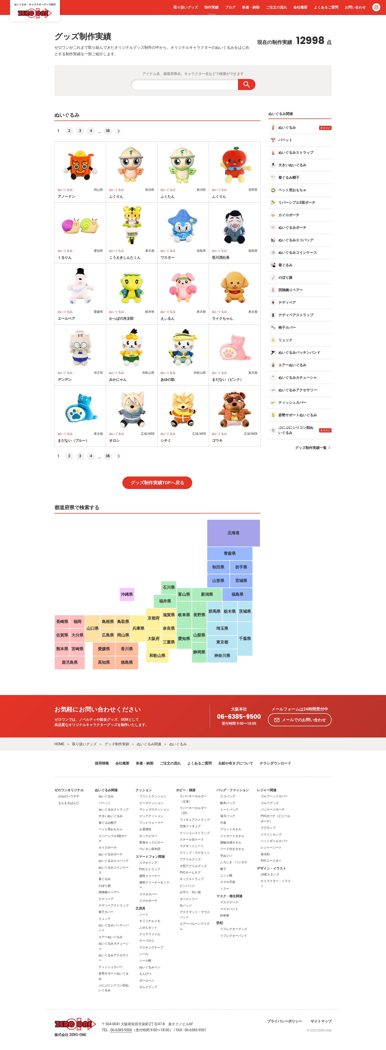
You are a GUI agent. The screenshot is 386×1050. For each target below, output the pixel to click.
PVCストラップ (149, 869)
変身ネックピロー (151, 842)
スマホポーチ (148, 900)
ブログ (230, 7)
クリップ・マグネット (195, 852)
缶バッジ (186, 905)
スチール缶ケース (192, 839)
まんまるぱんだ (68, 803)
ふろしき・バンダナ (233, 862)
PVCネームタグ (190, 872)
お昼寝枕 (145, 829)
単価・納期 (250, 7)
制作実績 (211, 7)
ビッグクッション (151, 816)
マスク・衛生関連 (229, 896)
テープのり (146, 940)
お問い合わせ (355, 7)
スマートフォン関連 (150, 856)
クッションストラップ (195, 833)
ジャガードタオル (232, 836)
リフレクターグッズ (233, 929)
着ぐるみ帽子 (108, 822)
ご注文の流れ (276, 7)
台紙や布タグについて (235, 763)
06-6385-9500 (239, 716)
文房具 (140, 908)
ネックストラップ (192, 879)
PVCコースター (271, 860)
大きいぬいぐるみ (111, 816)
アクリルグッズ (190, 859)
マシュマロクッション (154, 809)
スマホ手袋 (227, 882)
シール (143, 954)
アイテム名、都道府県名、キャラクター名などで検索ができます (193, 74)
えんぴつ (145, 974)
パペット (105, 803)
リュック (105, 918)
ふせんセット (148, 927)
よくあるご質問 (326, 7)
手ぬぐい (226, 856)
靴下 (223, 869)
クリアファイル (149, 934)
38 (108, 131)
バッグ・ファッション (232, 790)
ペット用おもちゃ (111, 829)
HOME (59, 744)
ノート (143, 914)
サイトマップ (321, 1021)
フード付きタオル (232, 849)
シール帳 (145, 960)
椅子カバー (106, 912)
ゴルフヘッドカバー (274, 796)
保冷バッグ (227, 816)
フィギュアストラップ (195, 820)
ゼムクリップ (148, 987)
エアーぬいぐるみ (111, 937)
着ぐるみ (105, 879)
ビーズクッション (151, 803)
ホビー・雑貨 (185, 790)
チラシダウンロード (275, 763)
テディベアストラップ (114, 905)
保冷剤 (265, 854)
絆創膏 (224, 915)
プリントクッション (152, 796)
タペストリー (189, 899)
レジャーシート (271, 847)
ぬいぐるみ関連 (149, 744)
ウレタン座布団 (149, 849)
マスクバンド (229, 909)
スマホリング (148, 862)
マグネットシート (192, 846)
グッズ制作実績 (117, 744)
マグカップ (268, 828)
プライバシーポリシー (284, 1021)
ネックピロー (148, 836)
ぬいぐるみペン (149, 967)
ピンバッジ (187, 886)
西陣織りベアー (109, 892)
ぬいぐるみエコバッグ (114, 860)
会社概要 (300, 7)
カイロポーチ (108, 847)
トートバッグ (229, 809)
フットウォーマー (151, 822)
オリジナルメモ (149, 921)
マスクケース (229, 902)
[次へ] (119, 131)
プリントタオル (230, 829)
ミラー (224, 888)
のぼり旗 (105, 886)
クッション (144, 790)
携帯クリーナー (149, 876)
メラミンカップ (271, 834)
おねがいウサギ (68, 796)
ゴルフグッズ (270, 803)
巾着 (223, 822)
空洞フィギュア (190, 826)
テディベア (106, 899)
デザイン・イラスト (271, 868)
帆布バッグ (227, 803)
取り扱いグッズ (186, 7)
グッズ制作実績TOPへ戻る (157, 482)
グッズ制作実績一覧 (311, 448)
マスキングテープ (151, 947)
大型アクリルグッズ (193, 866)
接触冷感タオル (230, 842)
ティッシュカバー (111, 967)
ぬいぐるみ (178, 744)
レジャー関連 (266, 790)
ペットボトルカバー (274, 841)
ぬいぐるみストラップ (114, 809)
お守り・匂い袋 (190, 892)
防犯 (219, 923)
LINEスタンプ (270, 874)
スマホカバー (148, 894)
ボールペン (146, 980)
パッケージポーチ (273, 809)
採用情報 (102, 763)
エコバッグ (227, 796)
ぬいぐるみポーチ (111, 854)
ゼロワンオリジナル (69, 790)
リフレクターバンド (233, 936)
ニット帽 (226, 875)
